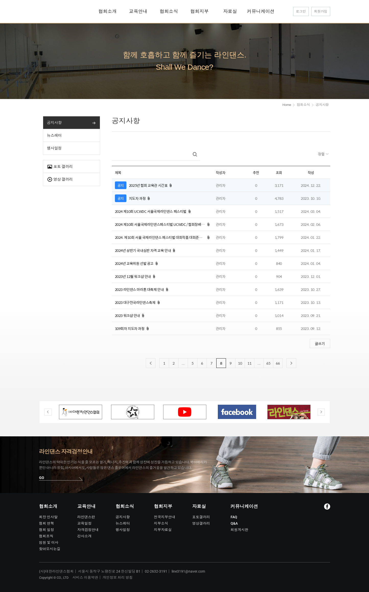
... (183, 363)
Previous (48, 412)
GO (41, 478)
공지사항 (54, 122)
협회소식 (303, 105)
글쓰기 (320, 343)
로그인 (301, 11)
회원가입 (320, 11)
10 (240, 363)
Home (286, 105)
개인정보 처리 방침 (118, 577)
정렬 (321, 154)
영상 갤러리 (60, 179)
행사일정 (54, 148)
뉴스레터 (54, 135)
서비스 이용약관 (85, 577)
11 (249, 363)
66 (278, 363)
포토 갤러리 (60, 166)
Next (321, 412)
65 (268, 363)
